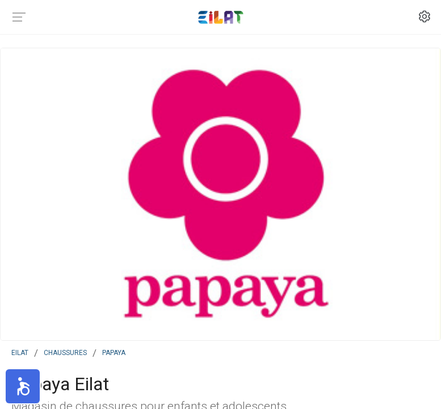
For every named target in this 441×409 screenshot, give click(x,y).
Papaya (113, 351)
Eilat (19, 351)
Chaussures (65, 351)
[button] (23, 386)
